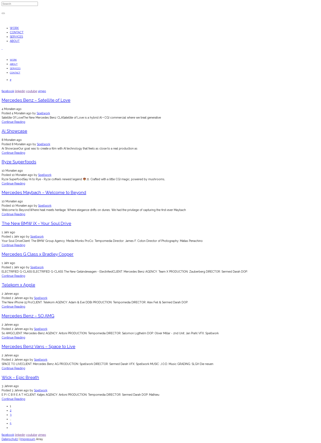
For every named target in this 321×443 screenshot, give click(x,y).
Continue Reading (13, 121)
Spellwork (43, 113)
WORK (14, 28)
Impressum (27, 439)
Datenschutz (10, 439)
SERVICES (16, 36)
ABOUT (15, 41)
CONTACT (17, 32)
